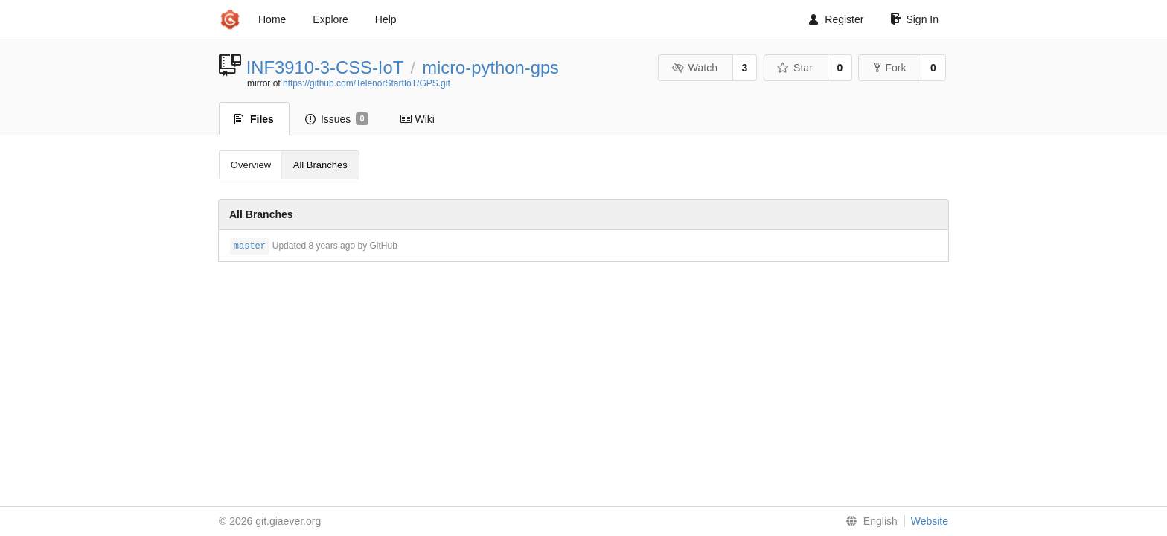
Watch (694, 68)
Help (386, 19)
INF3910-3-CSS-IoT (324, 67)
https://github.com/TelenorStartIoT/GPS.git (366, 83)
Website (929, 521)
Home (272, 19)
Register (836, 19)
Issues (336, 119)
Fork (890, 68)
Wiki (417, 119)
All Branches (320, 164)
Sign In (914, 19)
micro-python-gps (490, 67)
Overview (251, 164)
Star (795, 68)
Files (254, 119)
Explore (330, 19)
